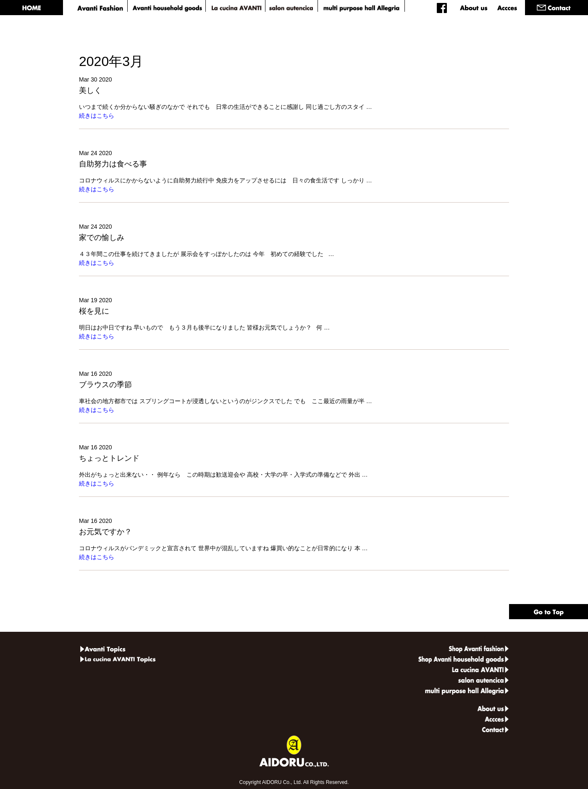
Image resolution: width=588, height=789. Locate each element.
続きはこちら (96, 115)
